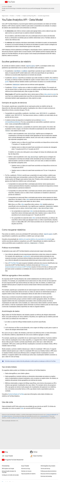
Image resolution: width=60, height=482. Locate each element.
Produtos (12, 15)
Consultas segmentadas (43, 15)
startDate (17, 71)
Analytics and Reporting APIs (29, 15)
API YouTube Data (14, 263)
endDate (24, 71)
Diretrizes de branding (46, 476)
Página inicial (5, 15)
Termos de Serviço (45, 468)
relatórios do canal (23, 239)
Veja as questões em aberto (28, 473)
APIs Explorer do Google (8, 468)
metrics (15, 78)
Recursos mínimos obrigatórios (48, 473)
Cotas (22, 408)
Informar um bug (25, 468)
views (43, 120)
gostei (7, 81)
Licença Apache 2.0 (44, 416)
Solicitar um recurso (26, 471)
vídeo (45, 94)
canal (54, 94)
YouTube (11, 2)
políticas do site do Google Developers (21, 417)
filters (15, 87)
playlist (49, 94)
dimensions (16, 84)
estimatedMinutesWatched (12, 122)
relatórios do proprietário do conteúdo (40, 239)
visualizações (53, 79)
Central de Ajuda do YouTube (16, 394)
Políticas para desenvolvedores (48, 471)
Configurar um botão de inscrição (10, 475)
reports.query (30, 66)
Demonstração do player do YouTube (9, 471)
